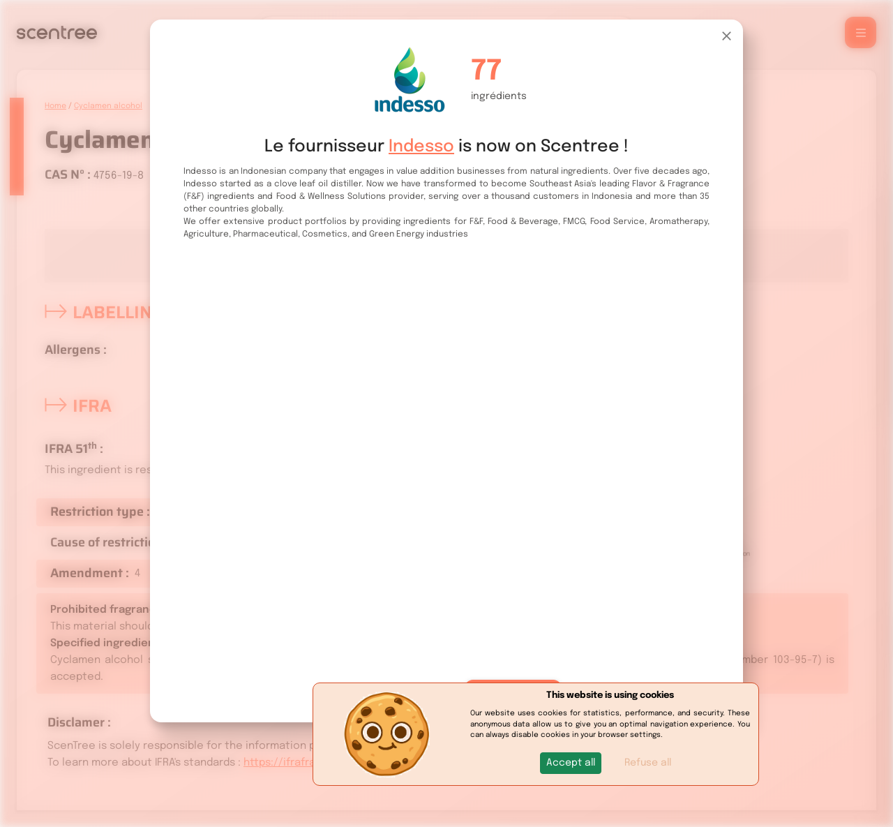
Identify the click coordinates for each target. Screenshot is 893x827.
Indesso (421, 147)
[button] (570, 763)
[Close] (726, 36)
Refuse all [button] (647, 763)
